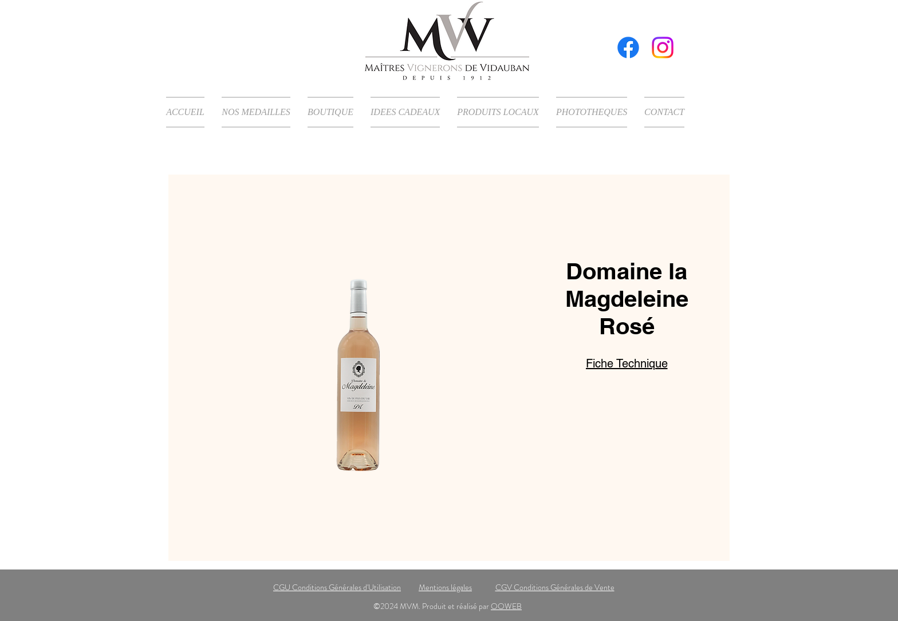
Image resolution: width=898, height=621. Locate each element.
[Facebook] (628, 47)
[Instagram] (662, 47)
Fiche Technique (627, 363)
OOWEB (506, 606)
